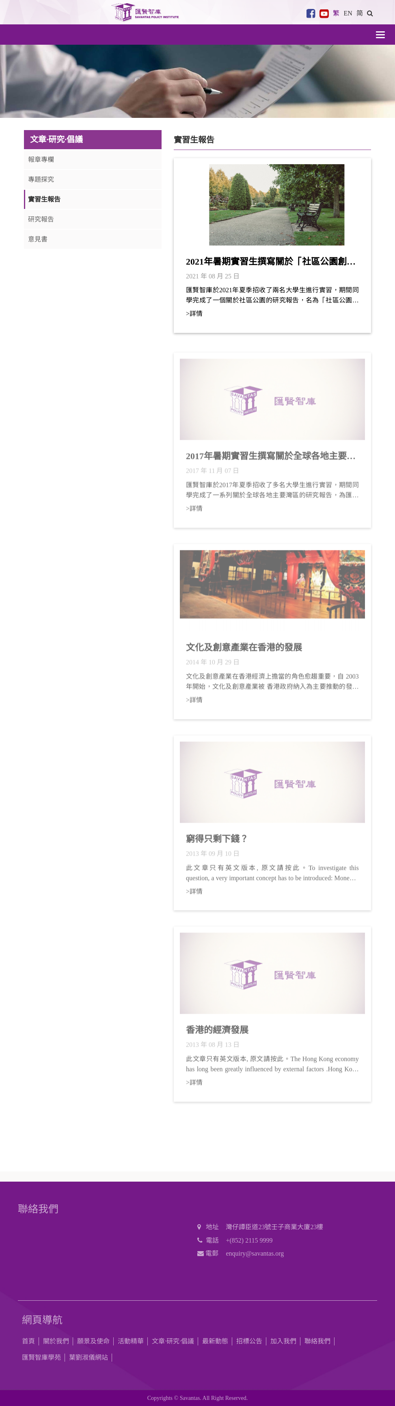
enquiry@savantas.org (255, 1253)
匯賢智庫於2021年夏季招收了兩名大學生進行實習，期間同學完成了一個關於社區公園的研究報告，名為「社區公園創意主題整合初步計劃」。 (272, 296)
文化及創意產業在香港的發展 (244, 651)
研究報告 (41, 219)
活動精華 (131, 1341)
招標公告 (249, 1341)
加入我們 (283, 1341)
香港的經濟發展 (217, 1034)
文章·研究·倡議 (173, 1341)
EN (347, 13)
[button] (370, 13)
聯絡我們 (317, 1341)
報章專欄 (41, 159)
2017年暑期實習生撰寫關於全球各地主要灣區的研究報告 (271, 460)
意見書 (37, 239)
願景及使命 (93, 1341)
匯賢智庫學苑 (41, 1357)
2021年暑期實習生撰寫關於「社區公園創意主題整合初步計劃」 (271, 262)
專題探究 (41, 179)
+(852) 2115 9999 (249, 1240)
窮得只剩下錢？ (217, 843)
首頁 (28, 1341)
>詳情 (194, 313)
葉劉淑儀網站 (88, 1357)
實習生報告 (44, 199)
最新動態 (215, 1341)
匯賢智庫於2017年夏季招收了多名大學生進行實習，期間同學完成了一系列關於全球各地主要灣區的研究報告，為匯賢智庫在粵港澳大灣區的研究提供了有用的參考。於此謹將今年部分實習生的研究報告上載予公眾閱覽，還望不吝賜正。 (272, 494)
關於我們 (56, 1341)
